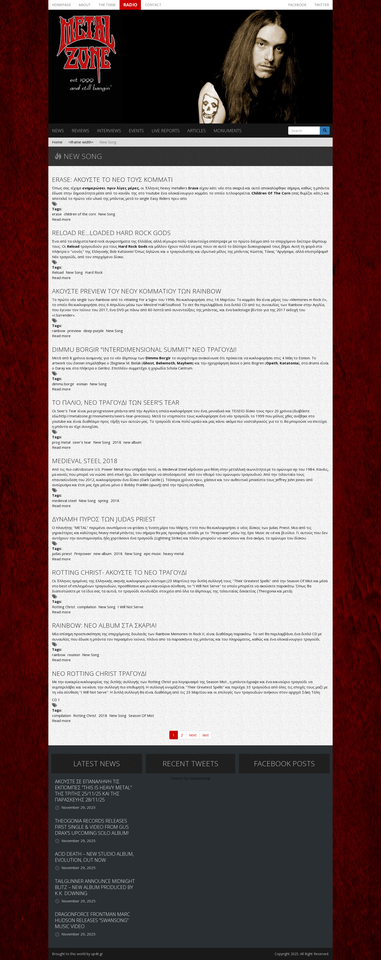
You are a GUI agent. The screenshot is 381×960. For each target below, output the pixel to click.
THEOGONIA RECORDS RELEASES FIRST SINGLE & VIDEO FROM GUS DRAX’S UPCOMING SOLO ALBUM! (92, 827)
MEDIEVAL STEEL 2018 (84, 460)
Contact (153, 4)
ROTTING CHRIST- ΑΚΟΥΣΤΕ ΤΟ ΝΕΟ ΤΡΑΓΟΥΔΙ (119, 572)
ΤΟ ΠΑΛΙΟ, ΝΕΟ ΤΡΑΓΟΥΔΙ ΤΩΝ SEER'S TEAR (115, 402)
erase (57, 213)
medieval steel (64, 500)
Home (57, 142)
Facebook (297, 4)
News (58, 130)
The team (106, 4)
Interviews (109, 130)
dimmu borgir (63, 383)
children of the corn (80, 213)
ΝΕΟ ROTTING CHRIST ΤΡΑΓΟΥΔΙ (99, 673)
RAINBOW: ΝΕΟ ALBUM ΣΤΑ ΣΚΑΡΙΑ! (104, 625)
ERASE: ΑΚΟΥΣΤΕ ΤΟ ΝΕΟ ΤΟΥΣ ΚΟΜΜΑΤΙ (112, 179)
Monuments (228, 130)
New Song (106, 213)
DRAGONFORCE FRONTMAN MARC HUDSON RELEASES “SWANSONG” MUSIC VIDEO (92, 920)
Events (136, 130)
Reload (58, 272)
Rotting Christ (63, 606)
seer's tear (82, 442)
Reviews (80, 130)
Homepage (61, 4)
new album (132, 442)
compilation (86, 606)
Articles (196, 130)
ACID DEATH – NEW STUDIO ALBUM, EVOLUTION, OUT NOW (94, 857)
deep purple (93, 330)
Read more (61, 219)
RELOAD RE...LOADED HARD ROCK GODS (111, 232)
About (85, 4)
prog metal (61, 442)
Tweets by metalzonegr (190, 778)
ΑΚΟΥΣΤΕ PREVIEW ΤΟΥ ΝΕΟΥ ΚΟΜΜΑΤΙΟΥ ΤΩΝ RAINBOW (136, 291)
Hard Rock (94, 272)
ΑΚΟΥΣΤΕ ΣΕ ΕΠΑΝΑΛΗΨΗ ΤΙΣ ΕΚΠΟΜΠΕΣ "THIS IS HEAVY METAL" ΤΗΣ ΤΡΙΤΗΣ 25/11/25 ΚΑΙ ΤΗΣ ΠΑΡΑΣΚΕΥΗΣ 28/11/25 (93, 790)
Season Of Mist (141, 715)
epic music (152, 553)
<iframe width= (81, 142)
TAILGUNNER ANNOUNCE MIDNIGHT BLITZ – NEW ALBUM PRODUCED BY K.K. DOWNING (95, 887)
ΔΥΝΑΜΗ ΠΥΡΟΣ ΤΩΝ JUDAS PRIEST (104, 519)
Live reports (166, 130)
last (206, 734)
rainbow (58, 330)
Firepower (82, 553)
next (193, 734)
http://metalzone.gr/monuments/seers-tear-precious (104, 416)
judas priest (62, 553)
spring (103, 500)
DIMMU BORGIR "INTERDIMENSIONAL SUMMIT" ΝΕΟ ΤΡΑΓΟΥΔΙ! (144, 349)
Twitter (321, 4)
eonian (82, 383)
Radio (130, 5)
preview (74, 330)
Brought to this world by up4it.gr (77, 953)
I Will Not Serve (130, 606)
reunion (74, 654)
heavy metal (173, 553)
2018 (117, 442)
